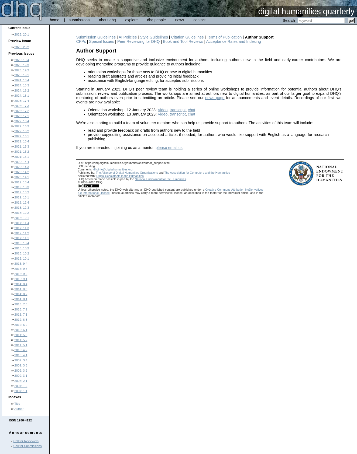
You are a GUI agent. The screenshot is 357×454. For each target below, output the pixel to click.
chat (191, 110)
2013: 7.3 (20, 304)
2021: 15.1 (21, 156)
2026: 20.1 (21, 34)
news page (214, 98)
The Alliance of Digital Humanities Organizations (127, 172)
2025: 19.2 (21, 70)
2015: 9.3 (20, 268)
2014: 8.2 (20, 294)
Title (17, 403)
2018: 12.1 (21, 217)
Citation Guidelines (187, 37)
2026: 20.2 (21, 47)
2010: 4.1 (20, 355)
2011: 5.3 (20, 335)
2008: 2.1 (20, 380)
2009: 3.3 (20, 365)
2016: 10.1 (21, 258)
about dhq (107, 20)
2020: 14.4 (21, 161)
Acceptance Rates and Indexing (233, 41)
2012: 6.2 (20, 324)
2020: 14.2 (21, 172)
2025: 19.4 (21, 60)
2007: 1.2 (20, 385)
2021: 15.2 (21, 151)
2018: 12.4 (21, 202)
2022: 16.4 (21, 121)
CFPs (81, 41)
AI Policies (128, 37)
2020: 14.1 (21, 177)
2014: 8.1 (20, 299)
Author (18, 408)
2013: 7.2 (20, 309)
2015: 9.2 (20, 273)
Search (289, 20)
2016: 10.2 (21, 253)
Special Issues (101, 41)
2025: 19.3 (21, 65)
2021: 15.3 (21, 146)
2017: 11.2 (21, 233)
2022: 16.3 (21, 126)
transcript (178, 110)
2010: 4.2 (20, 350)
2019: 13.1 (21, 197)
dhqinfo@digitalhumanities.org (112, 169)
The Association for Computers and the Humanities (197, 172)
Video (163, 110)
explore (131, 20)
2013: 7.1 (20, 314)
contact (199, 20)
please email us (169, 147)
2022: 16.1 (21, 136)
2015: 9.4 (20, 263)
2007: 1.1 (20, 391)
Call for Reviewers (26, 441)
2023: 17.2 (21, 111)
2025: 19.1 (21, 75)
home (54, 20)
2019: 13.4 (21, 182)
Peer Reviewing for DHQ (138, 41)
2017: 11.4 (21, 223)
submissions (79, 20)
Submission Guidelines (96, 37)
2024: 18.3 (21, 85)
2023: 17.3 (21, 105)
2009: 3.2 (20, 370)
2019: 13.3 (21, 187)
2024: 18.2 (21, 90)
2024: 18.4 (21, 80)
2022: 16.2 (21, 131)
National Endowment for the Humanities (160, 179)
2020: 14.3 (21, 167)
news (179, 20)
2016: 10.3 (21, 248)
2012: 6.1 (20, 329)
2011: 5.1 (20, 345)
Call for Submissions (27, 446)
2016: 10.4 (21, 243)
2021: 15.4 (21, 141)
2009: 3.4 (20, 360)
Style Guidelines (154, 37)
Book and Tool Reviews (183, 41)
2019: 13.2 (21, 192)
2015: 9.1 (20, 279)
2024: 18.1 (21, 95)
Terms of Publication (224, 37)
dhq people (156, 20)
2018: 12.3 (21, 207)
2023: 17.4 (21, 100)
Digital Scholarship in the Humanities (120, 175)
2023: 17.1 (21, 116)
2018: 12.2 (21, 212)
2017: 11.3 (21, 228)
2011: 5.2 (20, 340)
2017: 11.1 (21, 238)
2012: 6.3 (20, 319)
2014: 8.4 (20, 284)
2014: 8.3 (20, 289)
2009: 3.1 (20, 375)
